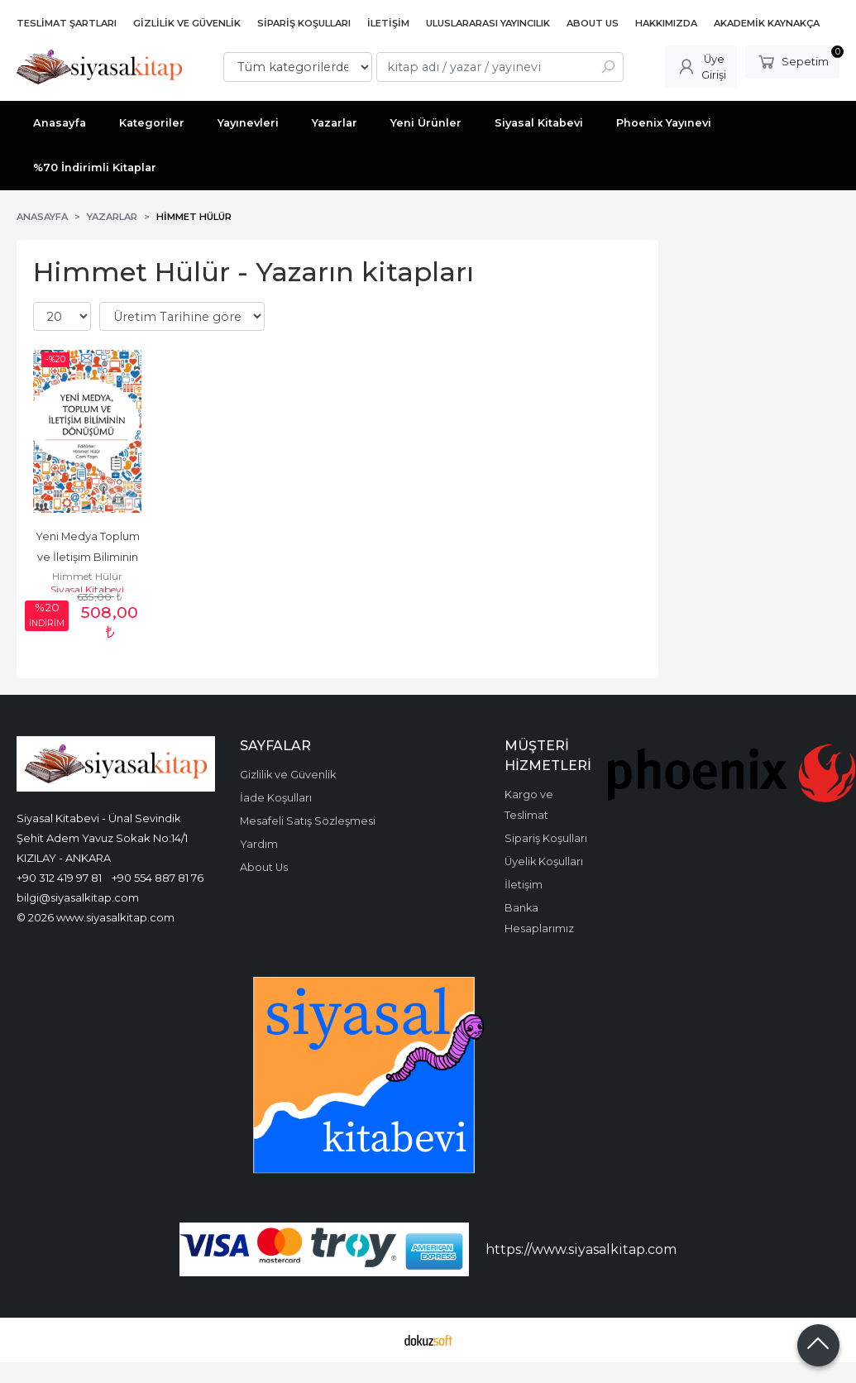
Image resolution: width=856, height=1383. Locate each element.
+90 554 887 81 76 (157, 877)
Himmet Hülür (87, 576)
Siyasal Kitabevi (87, 589)
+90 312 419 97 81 (59, 877)
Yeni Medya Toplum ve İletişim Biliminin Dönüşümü (89, 557)
